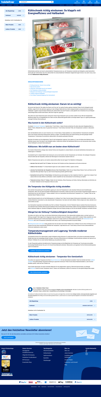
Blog (91, 5)
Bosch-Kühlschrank (56, 260)
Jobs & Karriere (69, 5)
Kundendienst (78, 5)
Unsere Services (27, 348)
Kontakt (86, 5)
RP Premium (25, 360)
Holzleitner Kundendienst (29, 357)
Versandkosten (59, 386)
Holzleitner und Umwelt (71, 362)
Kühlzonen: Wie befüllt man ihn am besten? (41, 88)
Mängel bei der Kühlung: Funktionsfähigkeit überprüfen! (44, 92)
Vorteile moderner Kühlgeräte (37, 93)
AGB (39, 386)
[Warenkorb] (96, 2)
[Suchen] (52, 2)
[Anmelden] (88, 2)
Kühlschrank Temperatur (39, 126)
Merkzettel (97, 5)
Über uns (62, 5)
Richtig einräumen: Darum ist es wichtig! (40, 85)
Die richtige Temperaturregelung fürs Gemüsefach (42, 95)
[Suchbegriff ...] (34, 2)
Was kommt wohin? (35, 87)
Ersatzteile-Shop (27, 362)
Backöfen (46, 358)
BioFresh (33, 268)
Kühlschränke (47, 353)
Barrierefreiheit (51, 386)
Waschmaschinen (48, 350)
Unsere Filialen (69, 360)
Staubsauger (47, 360)
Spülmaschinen (47, 355)
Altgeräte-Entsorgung (28, 355)
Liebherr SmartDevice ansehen (40, 251)
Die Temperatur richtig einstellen (38, 90)
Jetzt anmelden (8, 337)
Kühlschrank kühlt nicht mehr (37, 224)
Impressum (43, 386)
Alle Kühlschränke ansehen (38, 272)
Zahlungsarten (67, 386)
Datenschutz (34, 386)
